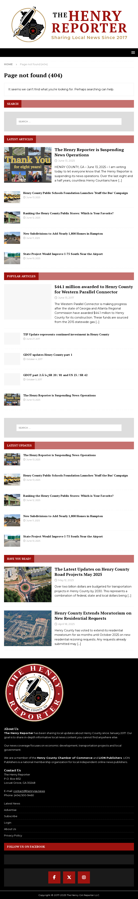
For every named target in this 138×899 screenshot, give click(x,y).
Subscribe (10, 816)
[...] (120, 180)
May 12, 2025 (66, 580)
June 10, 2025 (33, 258)
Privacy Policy (13, 835)
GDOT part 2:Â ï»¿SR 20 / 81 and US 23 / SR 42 (55, 375)
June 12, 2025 (33, 217)
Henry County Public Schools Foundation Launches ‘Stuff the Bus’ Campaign (75, 193)
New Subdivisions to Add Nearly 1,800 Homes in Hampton (63, 233)
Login (7, 822)
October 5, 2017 (34, 379)
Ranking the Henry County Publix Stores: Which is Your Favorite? (68, 213)
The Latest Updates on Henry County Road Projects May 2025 (92, 571)
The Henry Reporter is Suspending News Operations (89, 152)
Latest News (12, 803)
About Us (10, 829)
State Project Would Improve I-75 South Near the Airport (63, 254)
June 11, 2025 (33, 238)
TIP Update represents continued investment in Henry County (66, 334)
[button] (132, 52)
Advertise (10, 809)
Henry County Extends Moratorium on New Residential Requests (93, 615)
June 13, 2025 (66, 160)
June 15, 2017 (66, 297)
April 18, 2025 (66, 624)
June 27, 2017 (33, 338)
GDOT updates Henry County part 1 (47, 355)
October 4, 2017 (34, 359)
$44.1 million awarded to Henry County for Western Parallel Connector (94, 289)
